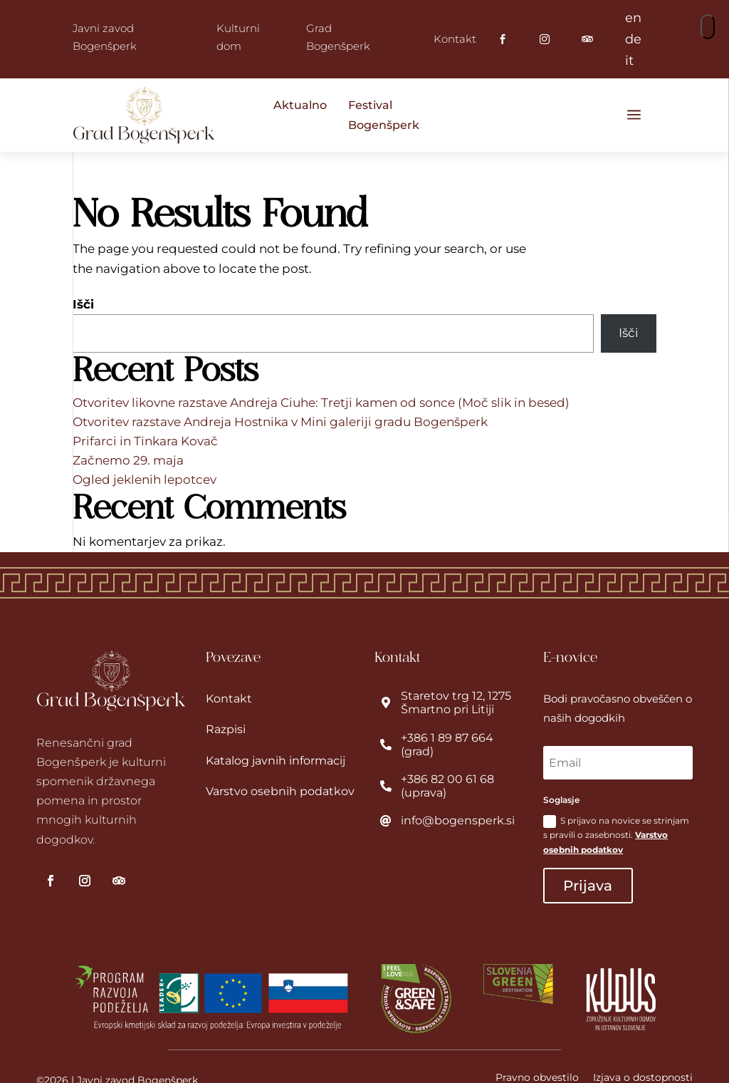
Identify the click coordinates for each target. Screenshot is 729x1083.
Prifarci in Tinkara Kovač (145, 441)
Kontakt (455, 39)
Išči (83, 304)
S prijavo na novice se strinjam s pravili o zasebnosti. (616, 835)
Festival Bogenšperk (383, 114)
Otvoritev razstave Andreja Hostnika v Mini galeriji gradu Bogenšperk (280, 422)
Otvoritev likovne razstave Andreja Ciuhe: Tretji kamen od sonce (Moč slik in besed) (321, 402)
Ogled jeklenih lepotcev (144, 479)
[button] (708, 26)
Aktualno (300, 105)
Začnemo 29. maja (128, 460)
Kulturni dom (238, 37)
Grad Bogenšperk (338, 37)
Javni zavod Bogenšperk (105, 37)
